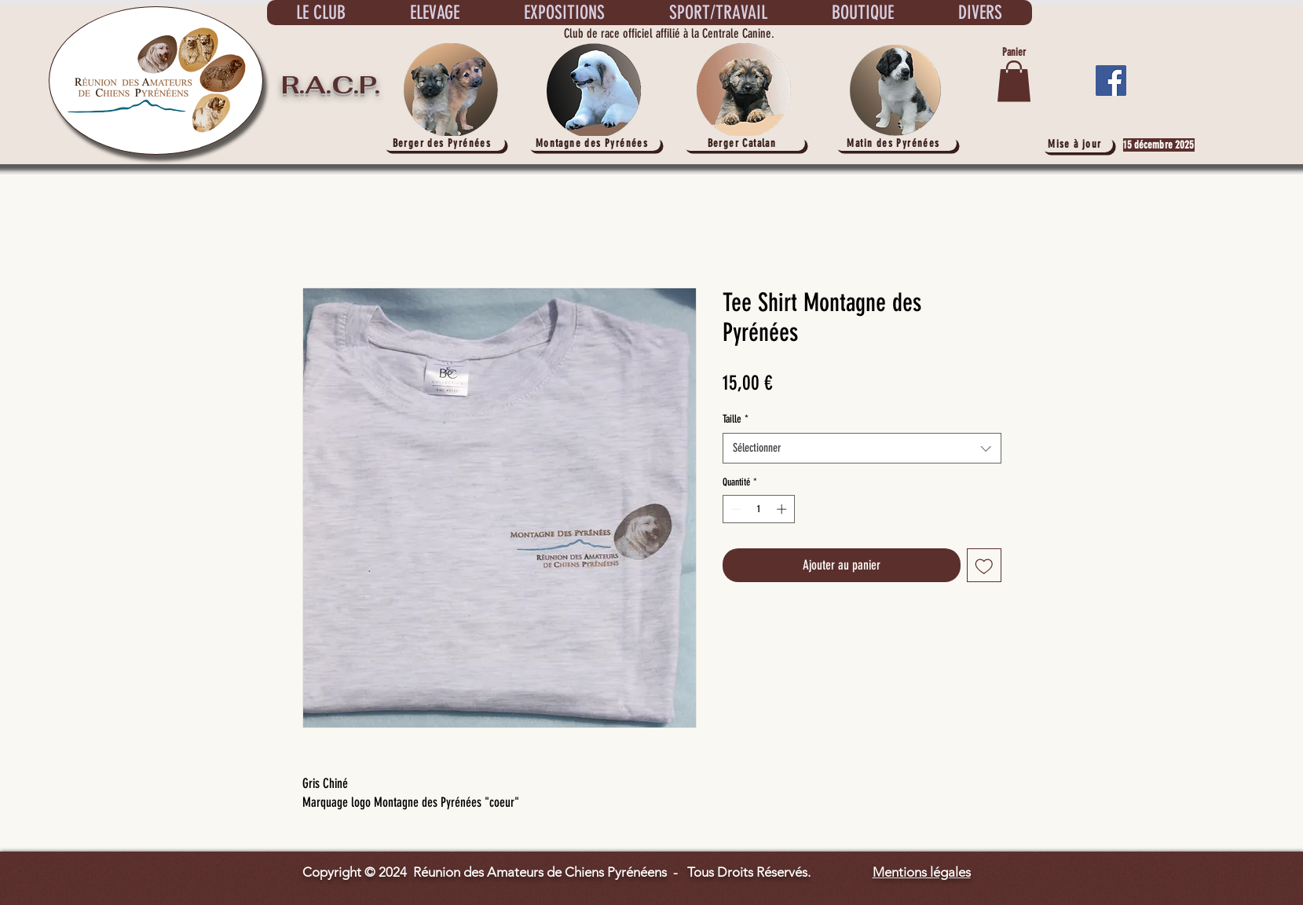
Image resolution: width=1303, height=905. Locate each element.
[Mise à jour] (1077, 144)
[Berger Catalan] (744, 143)
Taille (735, 419)
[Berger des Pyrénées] (443, 143)
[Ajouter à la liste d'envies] (984, 565)
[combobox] (862, 448)
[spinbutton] (758, 509)
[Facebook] (1111, 80)
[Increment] (783, 509)
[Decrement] (734, 509)
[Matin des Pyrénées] (895, 143)
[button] (1014, 81)
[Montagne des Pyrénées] (594, 143)
